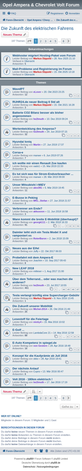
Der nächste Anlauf (25, 368)
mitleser (37, 271)
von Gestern (40, 345)
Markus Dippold (42, 58)
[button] (29, 41)
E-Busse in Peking (25, 197)
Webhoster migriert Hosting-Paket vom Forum (43, 55)
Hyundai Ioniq (21, 141)
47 (78, 289)
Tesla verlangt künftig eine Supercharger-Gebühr (45, 295)
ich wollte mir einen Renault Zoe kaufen (39, 163)
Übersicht (29, 61)
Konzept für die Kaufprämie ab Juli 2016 (39, 355)
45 (68, 289)
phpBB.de (55, 463)
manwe (37, 155)
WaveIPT (18, 89)
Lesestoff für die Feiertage (30, 319)
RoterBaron (40, 238)
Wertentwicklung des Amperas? (34, 128)
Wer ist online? (11, 416)
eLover (37, 92)
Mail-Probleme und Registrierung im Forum (42, 69)
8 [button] (63, 41)
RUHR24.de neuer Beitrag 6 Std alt (35, 102)
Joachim (37, 260)
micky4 (37, 322)
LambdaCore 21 (42, 332)
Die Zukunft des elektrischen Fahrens (37, 28)
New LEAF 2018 (23, 268)
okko (35, 358)
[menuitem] (11, 13)
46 (73, 289)
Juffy (35, 251)
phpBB (29, 459)
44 (64, 289)
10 (78, 226)
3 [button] (45, 41)
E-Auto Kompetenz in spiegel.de (34, 342)
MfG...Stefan (40, 200)
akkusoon (38, 211)
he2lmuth (38, 119)
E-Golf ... (18, 329)
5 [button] (55, 41)
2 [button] (40, 41)
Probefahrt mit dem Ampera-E (32, 257)
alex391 (37, 187)
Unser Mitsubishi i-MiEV (28, 184)
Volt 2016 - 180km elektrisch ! (32, 379)
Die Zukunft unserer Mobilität (32, 306)
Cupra (36, 371)
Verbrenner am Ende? (27, 208)
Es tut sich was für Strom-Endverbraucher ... (42, 174)
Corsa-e (17, 152)
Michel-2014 (40, 309)
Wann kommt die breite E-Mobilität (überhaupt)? (45, 219)
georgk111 (39, 222)
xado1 (36, 166)
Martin (36, 144)
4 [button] (50, 41)
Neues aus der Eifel (25, 248)
